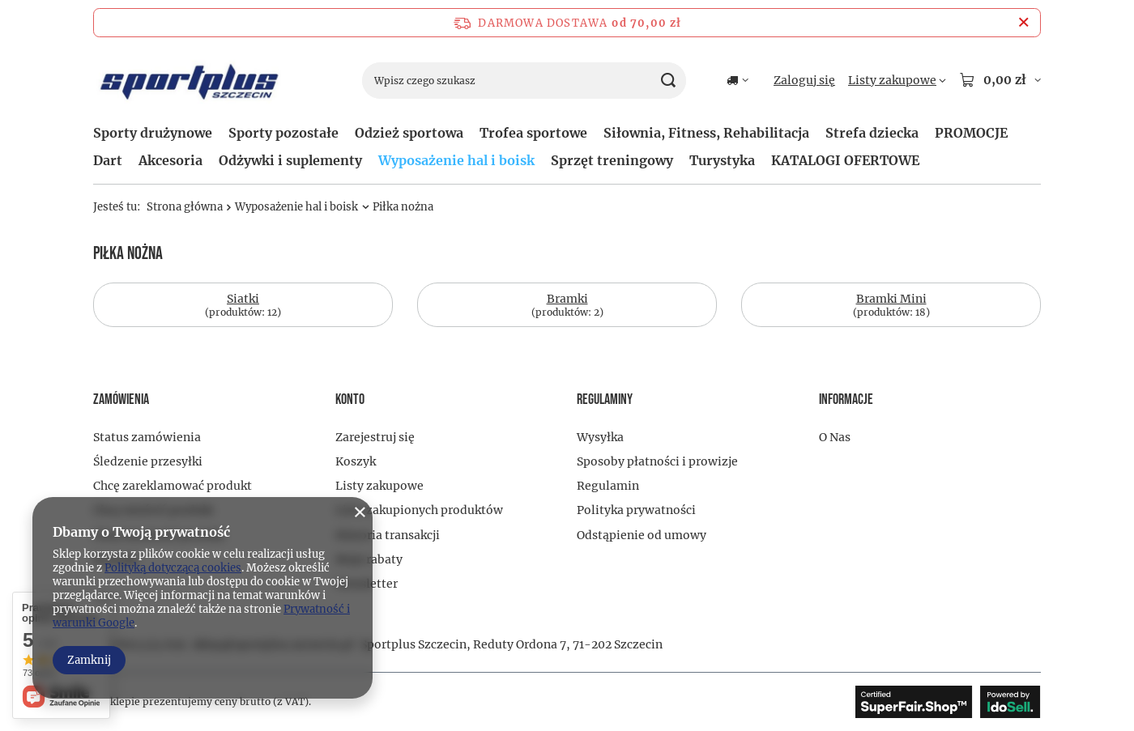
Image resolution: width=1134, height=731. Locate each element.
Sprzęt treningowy (612, 160)
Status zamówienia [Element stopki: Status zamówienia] (147, 437)
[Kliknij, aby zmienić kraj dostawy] (737, 80)
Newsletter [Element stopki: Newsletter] (366, 583)
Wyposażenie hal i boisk (456, 160)
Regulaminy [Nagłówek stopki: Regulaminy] (605, 399)
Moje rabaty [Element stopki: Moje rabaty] (369, 559)
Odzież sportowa (409, 133)
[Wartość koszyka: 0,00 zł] (1000, 80)
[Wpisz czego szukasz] (524, 80)
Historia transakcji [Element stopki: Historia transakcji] (387, 535)
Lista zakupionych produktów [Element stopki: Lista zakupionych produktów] (419, 510)
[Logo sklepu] (189, 80)
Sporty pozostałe (283, 133)
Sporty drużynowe (152, 133)
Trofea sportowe (533, 133)
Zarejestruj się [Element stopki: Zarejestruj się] (375, 437)
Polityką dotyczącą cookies (172, 568)
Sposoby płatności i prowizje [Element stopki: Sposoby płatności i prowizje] (657, 461)
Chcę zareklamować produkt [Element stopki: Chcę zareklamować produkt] (172, 485)
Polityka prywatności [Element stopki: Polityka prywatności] (636, 510)
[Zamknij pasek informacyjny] (1023, 22)
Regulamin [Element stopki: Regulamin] (608, 485)
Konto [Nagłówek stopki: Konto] (349, 399)
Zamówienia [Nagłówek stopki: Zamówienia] (121, 399)
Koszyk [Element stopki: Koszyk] (355, 461)
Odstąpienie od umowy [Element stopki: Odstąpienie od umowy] (641, 535)
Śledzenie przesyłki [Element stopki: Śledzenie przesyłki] (147, 461)
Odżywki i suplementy (290, 160)
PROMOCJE (971, 133)
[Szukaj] (668, 80)
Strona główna (185, 207)
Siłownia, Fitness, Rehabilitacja (706, 133)
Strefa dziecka (872, 133)
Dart (107, 160)
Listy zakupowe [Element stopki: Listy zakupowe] (379, 485)
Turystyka (722, 160)
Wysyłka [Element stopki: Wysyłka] (600, 437)
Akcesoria (170, 160)
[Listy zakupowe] (897, 80)
